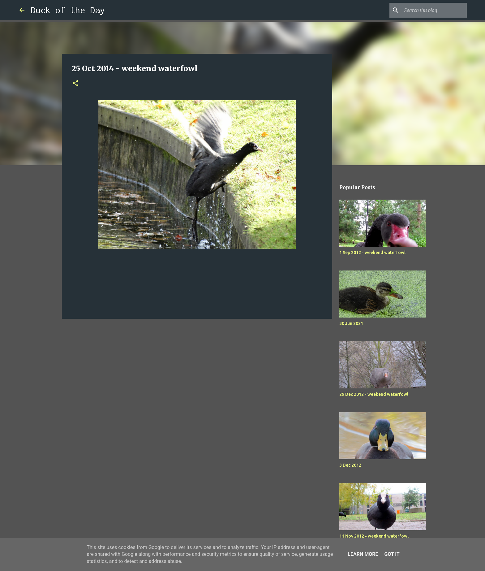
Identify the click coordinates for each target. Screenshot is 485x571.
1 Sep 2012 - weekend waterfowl (372, 252)
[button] (75, 84)
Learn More (363, 554)
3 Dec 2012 (350, 465)
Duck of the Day (68, 10)
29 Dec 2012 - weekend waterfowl (373, 394)
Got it (391, 554)
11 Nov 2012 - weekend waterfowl (374, 536)
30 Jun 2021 (351, 323)
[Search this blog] (434, 10)
